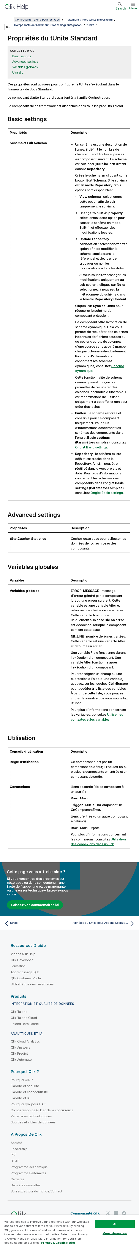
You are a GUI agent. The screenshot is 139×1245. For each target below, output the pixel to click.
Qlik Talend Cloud (24, 1018)
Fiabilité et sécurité (25, 1086)
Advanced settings (25, 61)
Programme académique (29, 1167)
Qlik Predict (19, 1053)
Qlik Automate (21, 1059)
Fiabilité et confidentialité (29, 1092)
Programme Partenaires (28, 1173)
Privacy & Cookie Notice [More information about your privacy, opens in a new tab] (58, 1242)
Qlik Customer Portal (26, 978)
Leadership (19, 1149)
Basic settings (21, 56)
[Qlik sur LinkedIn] (116, 1213)
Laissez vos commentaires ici (35, 905)
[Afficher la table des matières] (8, 19)
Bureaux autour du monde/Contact (36, 1191)
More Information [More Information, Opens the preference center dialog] (115, 1233)
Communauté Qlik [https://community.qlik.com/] (85, 1213)
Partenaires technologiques (31, 1116)
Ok (115, 1224)
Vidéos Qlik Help (23, 954)
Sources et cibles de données (33, 1122)
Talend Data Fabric (25, 1024)
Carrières (17, 1179)
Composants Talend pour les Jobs (37, 19)
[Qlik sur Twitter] (108, 1213)
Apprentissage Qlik (25, 972)
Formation (18, 966)
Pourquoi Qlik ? (22, 1080)
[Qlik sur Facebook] (124, 1213)
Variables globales (25, 67)
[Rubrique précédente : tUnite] (35, 923)
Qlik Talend (19, 1012)
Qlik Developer (22, 960)
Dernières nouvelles (26, 1185)
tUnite (90, 25)
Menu (133, 8)
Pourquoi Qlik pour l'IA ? (28, 1104)
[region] (69, 1230)
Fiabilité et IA (20, 1098)
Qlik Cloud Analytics (25, 1041)
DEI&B (15, 1161)
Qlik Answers (20, 1047)
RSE (13, 1155)
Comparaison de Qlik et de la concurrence (42, 1110)
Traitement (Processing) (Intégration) (89, 19)
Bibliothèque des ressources (32, 984)
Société (16, 1143)
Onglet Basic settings (91, 447)
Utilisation (18, 72)
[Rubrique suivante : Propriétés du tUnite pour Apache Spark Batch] (103, 923)
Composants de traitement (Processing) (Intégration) (48, 25)
